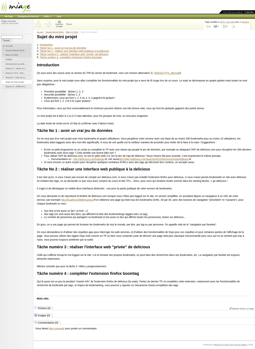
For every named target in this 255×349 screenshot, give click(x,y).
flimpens (245, 22)
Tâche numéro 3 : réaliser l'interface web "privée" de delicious (74, 54)
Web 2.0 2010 (72, 32)
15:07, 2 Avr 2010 (227, 22)
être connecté (56, 328)
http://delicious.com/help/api (88, 159)
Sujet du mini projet (9, 23)
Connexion (249, 12)
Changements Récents (28, 16)
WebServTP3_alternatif (167, 73)
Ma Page (9, 16)
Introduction (46, 44)
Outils (46, 16)
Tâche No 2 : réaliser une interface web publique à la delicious (74, 51)
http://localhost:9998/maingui (77, 199)
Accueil (40, 32)
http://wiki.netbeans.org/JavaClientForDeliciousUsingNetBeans (154, 159)
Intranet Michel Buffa (54, 32)
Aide (59, 16)
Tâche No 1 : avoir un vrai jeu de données (63, 47)
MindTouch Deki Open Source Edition (230, 345)
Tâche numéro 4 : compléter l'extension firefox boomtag (71, 57)
